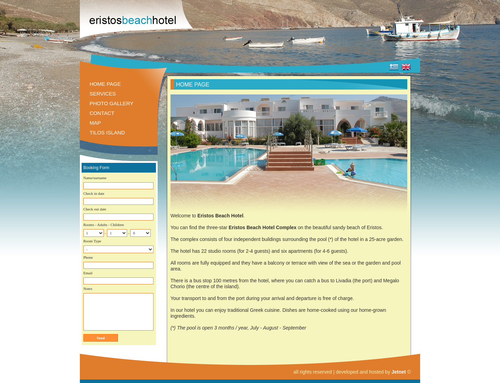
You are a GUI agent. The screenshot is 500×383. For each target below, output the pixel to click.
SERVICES (103, 94)
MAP (95, 123)
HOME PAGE (105, 84)
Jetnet (399, 372)
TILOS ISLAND (107, 132)
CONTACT (102, 113)
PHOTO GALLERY (111, 103)
